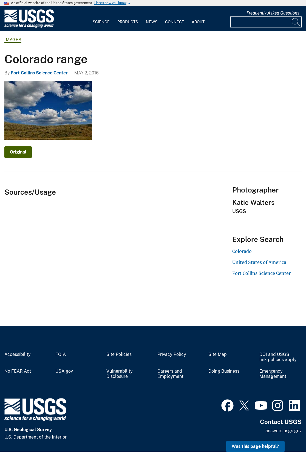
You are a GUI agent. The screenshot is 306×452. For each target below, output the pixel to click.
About (198, 22)
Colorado (242, 251)
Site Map (217, 354)
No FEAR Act (17, 371)
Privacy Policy (171, 354)
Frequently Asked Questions (272, 13)
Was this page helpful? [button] (255, 446)
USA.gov (64, 371)
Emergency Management (272, 374)
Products (127, 22)
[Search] (296, 21)
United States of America (259, 262)
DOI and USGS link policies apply (278, 357)
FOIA (60, 354)
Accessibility (17, 354)
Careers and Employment (170, 374)
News (151, 22)
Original (18, 152)
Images (12, 39)
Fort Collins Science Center (39, 73)
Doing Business (223, 371)
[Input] (266, 21)
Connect (174, 22)
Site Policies (119, 354)
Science (101, 22)
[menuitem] (101, 18)
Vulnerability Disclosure (119, 374)
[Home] (29, 26)
